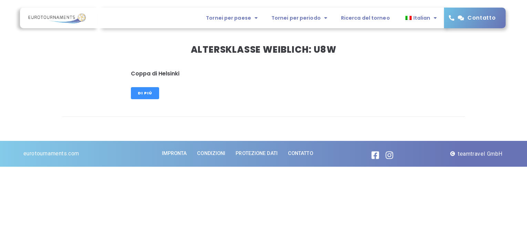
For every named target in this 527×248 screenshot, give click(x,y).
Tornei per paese (232, 18)
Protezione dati (257, 153)
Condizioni (211, 153)
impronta (174, 153)
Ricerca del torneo (365, 17)
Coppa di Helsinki (155, 74)
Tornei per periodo (299, 18)
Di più (145, 93)
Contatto (481, 18)
